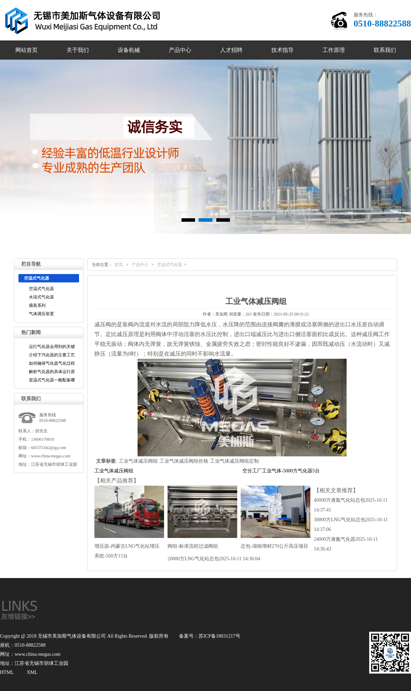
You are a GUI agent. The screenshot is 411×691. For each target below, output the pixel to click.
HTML (7, 672)
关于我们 (78, 50)
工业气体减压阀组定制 (234, 461)
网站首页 (26, 50)
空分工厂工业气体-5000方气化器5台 (281, 470)
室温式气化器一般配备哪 (52, 380)
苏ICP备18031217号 (219, 636)
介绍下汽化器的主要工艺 (52, 354)
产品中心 (180, 50)
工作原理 (334, 50)
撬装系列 (37, 305)
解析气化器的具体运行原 (52, 371)
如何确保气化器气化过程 (52, 363)
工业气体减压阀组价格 (184, 461)
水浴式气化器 (41, 297)
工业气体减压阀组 (138, 461)
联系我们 (385, 50)
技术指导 (282, 50)
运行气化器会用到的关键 (52, 346)
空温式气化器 (41, 288)
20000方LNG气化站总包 (214, 558)
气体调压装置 (41, 313)
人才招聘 (231, 50)
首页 (119, 264)
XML (32, 672)
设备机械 (129, 50)
